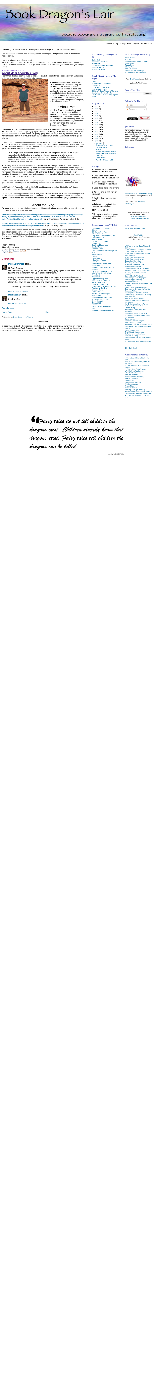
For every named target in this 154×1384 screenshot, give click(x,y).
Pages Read (129, 65)
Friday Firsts (129, 386)
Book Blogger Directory (133, 280)
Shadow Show (97, 290)
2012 (97, 132)
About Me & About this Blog (20, 73)
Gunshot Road (97, 249)
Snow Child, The (98, 292)
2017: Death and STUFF (134, 251)
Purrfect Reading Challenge (102, 65)
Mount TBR (96, 64)
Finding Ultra (96, 243)
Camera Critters (131, 388)
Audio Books (130, 57)
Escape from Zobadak (100, 241)
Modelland (96, 275)
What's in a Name (98, 69)
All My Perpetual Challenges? (106, 153)
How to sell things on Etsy (134, 298)
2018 (97, 118)
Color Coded (96, 60)
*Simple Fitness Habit (133, 266)
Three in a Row (130, 69)
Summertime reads (132, 330)
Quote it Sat (129, 380)
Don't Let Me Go (98, 237)
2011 (97, 134)
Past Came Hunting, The (101, 280)
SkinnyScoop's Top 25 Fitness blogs (138, 324)
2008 (97, 141)
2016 (97, 122)
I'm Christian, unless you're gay (136, 304)
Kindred (95, 269)
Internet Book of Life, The (101, 264)
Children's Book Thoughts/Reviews (105, 91)
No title (98, 149)
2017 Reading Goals (99, 89)
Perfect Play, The (98, 282)
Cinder (94, 230)
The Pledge (134, 79)
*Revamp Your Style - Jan (134, 265)
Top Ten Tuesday (131, 375)
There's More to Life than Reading (138, 194)
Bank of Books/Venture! (134, 276)
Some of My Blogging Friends (106, 151)
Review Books (101, 158)
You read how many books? (135, 72)
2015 (97, 125)
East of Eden (97, 239)
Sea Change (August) (133, 323)
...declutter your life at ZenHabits (137, 268)
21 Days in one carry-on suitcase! (137, 270)
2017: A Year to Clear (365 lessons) (138, 250)
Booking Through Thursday (135, 390)
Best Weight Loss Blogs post (135, 278)
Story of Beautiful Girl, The (102, 297)
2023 (97, 106)
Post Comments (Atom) (23, 317)
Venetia (95, 305)
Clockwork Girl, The (99, 232)
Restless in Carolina (99, 288)
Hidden (94, 256)
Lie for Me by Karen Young (102, 271)
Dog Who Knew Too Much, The (103, 236)
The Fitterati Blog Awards (134, 332)
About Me (10, 252)
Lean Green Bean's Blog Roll (136, 313)
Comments (132, 109)
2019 (97, 116)
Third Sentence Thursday (134, 376)
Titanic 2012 (96, 303)
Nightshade (96, 277)
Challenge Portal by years (104, 145)
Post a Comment (8, 308)
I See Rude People (99, 260)
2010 (97, 136)
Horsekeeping (97, 258)
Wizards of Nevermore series (103, 310)
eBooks (128, 59)
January (99, 143)
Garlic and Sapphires (100, 245)
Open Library (130, 319)
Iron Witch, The (97, 265)
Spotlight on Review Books (102, 93)
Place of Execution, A (100, 284)
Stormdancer (97, 295)
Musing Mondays (131, 384)
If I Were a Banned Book (134, 306)
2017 (97, 120)
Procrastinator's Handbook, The (103, 286)
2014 (97, 127)
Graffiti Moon (97, 247)
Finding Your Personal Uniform (136, 293)
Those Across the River (100, 299)
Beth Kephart (14, 295)
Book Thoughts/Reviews (101, 87)
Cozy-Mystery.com (138, 216)
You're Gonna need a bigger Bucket (138, 341)
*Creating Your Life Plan (134, 263)
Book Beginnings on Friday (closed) (138, 391)
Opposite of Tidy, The (100, 279)
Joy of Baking (130, 308)
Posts (130, 105)
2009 (97, 138)
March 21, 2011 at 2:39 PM (18, 291)
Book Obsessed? (131, 281)
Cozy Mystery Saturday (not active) (138, 393)
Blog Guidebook (131, 348)
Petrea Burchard (16, 264)
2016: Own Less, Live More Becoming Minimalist (135, 260)
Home (48, 312)
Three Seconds (97, 301)
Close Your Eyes (98, 234)
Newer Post (6, 312)
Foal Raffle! (138, 235)
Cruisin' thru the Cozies (100, 62)
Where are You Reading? (134, 70)
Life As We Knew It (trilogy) (102, 273)
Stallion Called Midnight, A (101, 293)
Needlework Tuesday (133, 382)
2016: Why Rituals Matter (134, 257)
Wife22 (94, 308)
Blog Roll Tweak (101, 147)
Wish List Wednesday (133, 373)
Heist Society (97, 254)
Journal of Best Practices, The (103, 267)
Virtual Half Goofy (131, 336)
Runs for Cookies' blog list (134, 321)
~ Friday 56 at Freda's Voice (135, 369)
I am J (94, 262)
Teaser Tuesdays (131, 378)
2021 (97, 111)
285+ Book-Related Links (135, 228)
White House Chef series (101, 307)
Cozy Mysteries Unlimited (139, 218)
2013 (97, 129)
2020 (97, 113)
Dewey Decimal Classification (136, 287)
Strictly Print (129, 67)
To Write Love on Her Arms (135, 334)
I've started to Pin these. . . (102, 228)
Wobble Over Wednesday (134, 371)
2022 (97, 109)
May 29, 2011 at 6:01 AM (17, 303)
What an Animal (98, 67)
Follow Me (99, 155)
